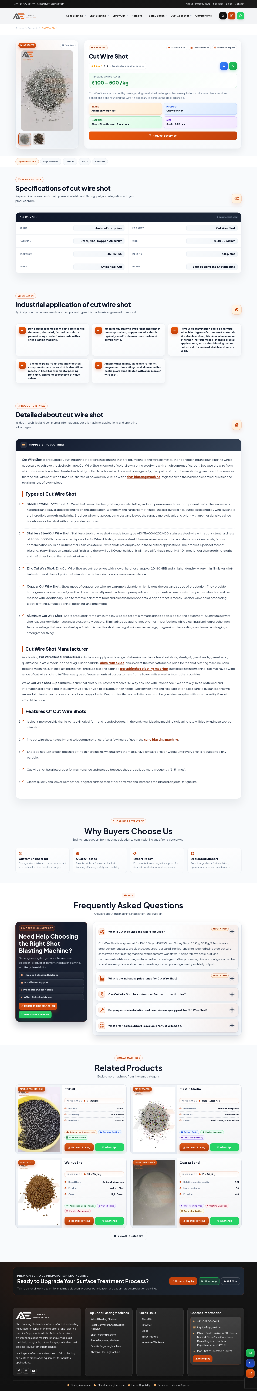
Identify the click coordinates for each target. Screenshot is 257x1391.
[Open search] (223, 15)
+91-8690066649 (24, 3)
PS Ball (70, 1089)
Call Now (230, 1281)
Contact (239, 3)
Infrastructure (202, 3)
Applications (50, 161)
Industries (218, 3)
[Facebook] (19, 1371)
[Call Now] (224, 66)
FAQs (85, 161)
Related (100, 161)
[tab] (24, 139)
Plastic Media (190, 1089)
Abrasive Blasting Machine (105, 1351)
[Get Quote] (231, 15)
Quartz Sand (190, 1162)
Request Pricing (79, 1147)
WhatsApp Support (35, 1014)
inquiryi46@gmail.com (50, 3)
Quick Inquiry (202, 1358)
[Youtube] (33, 1371)
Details (70, 161)
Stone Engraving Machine (105, 1340)
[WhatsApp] (240, 15)
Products (33, 28)
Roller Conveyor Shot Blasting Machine (107, 1326)
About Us (147, 1319)
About (189, 3)
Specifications (27, 161)
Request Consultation (38, 1006)
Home (19, 28)
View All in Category (128, 1235)
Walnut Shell (74, 1162)
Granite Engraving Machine (106, 1346)
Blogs (229, 3)
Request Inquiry (183, 1281)
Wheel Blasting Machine (104, 1319)
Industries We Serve (153, 1342)
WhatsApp (109, 1147)
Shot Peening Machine (103, 1334)
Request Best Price (163, 135)
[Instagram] (26, 1371)
